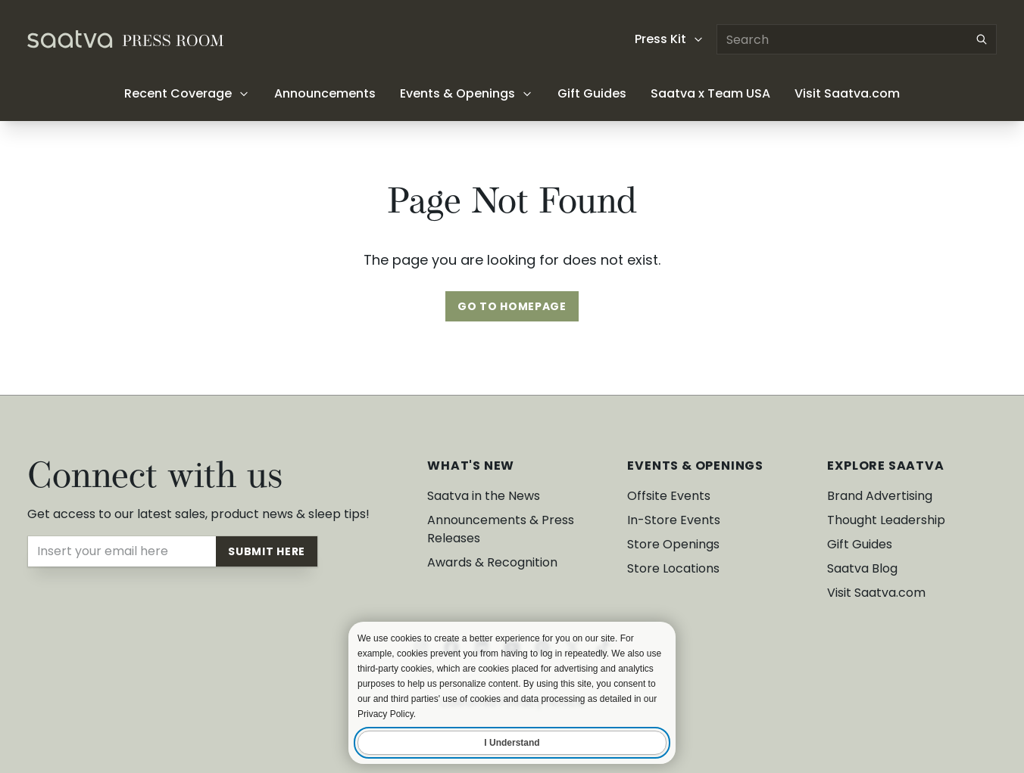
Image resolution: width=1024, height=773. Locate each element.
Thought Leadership (886, 520)
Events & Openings (466, 93)
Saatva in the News (483, 495)
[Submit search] (981, 39)
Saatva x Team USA (710, 93)
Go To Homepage (512, 306)
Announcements (325, 93)
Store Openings (673, 544)
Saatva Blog (862, 568)
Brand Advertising (879, 495)
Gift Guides (591, 93)
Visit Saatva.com (847, 93)
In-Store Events (673, 520)
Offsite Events (668, 495)
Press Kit (669, 39)
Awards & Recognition (492, 562)
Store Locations (673, 568)
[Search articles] (856, 39)
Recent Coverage (187, 93)
